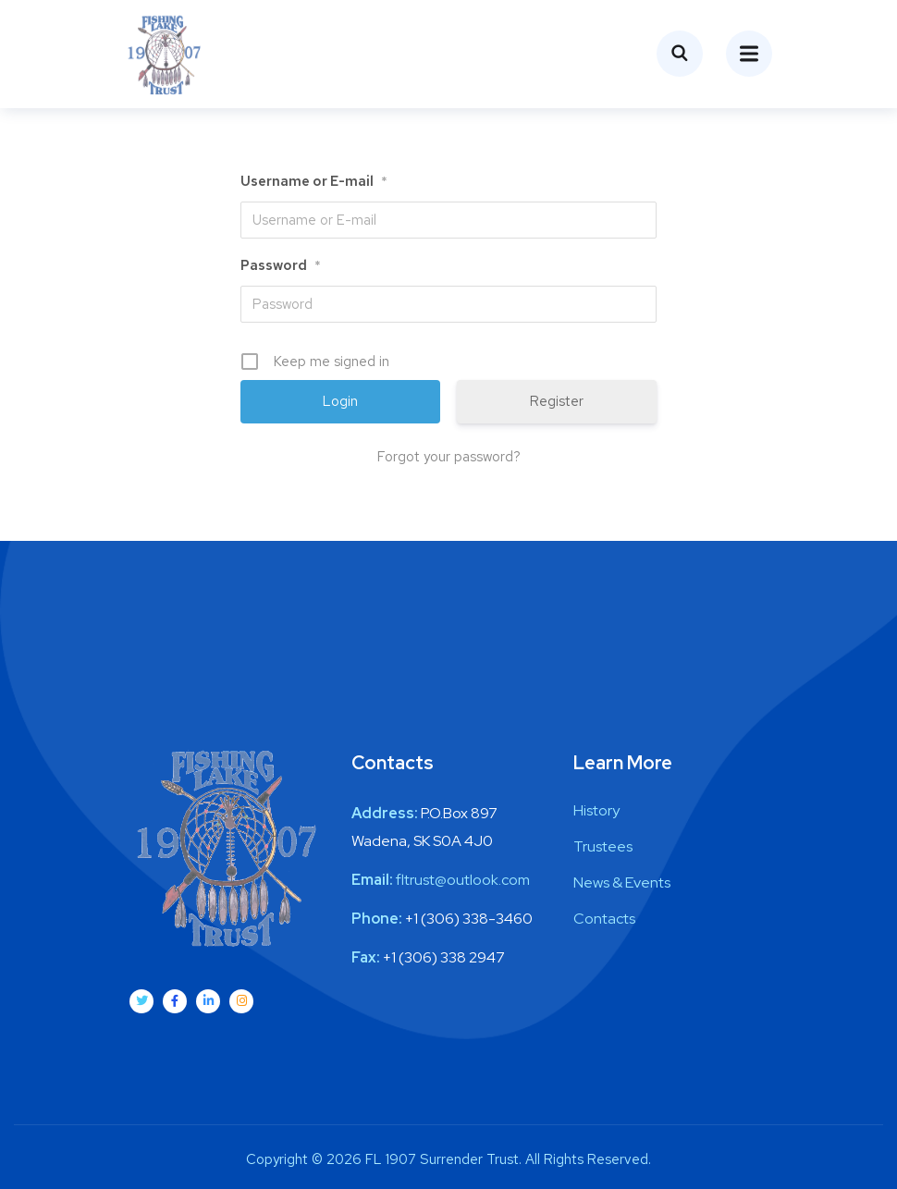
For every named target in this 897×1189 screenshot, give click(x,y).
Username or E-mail (313, 181)
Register (557, 401)
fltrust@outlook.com (463, 879)
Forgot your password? (449, 456)
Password (280, 265)
